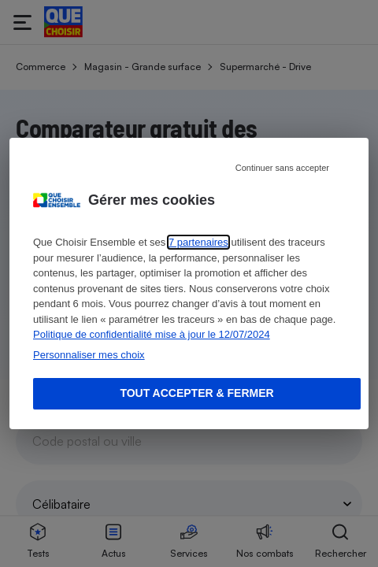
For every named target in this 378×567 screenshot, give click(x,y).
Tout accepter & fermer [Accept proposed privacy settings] (196, 393)
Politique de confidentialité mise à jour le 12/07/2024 (151, 334)
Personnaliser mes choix (89, 355)
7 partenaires (198, 242)
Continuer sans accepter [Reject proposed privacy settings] (282, 167)
